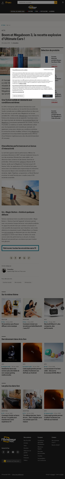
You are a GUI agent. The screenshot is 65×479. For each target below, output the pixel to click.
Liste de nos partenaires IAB (18, 92)
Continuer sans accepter (49, 69)
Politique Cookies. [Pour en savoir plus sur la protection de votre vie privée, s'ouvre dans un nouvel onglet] (22, 83)
